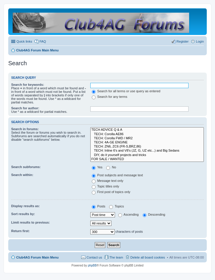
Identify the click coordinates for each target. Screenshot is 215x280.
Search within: (22, 175)
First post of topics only (111, 192)
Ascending (128, 214)
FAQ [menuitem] (42, 41)
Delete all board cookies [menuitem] (147, 257)
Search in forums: (25, 129)
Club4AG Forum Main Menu (37, 257)
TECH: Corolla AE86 (147, 134)
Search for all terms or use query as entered (126, 91)
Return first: (20, 231)
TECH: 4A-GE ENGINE (147, 142)
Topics (116, 206)
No (111, 167)
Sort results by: (23, 214)
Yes (97, 167)
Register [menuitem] (182, 41)
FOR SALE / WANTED (147, 159)
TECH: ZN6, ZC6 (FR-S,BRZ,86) (147, 147)
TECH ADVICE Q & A (147, 130)
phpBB (92, 265)
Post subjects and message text (117, 175)
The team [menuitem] (116, 257)
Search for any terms (109, 96)
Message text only (108, 180)
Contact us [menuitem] (94, 257)
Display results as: (25, 206)
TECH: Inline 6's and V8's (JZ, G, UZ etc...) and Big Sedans (147, 151)
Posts (99, 206)
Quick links (24, 41)
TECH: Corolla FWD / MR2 (147, 138)
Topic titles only (105, 186)
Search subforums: (26, 167)
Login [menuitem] (200, 41)
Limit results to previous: (30, 222)
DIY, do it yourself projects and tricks (147, 155)
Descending (154, 214)
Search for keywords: (27, 84)
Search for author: (25, 108)
